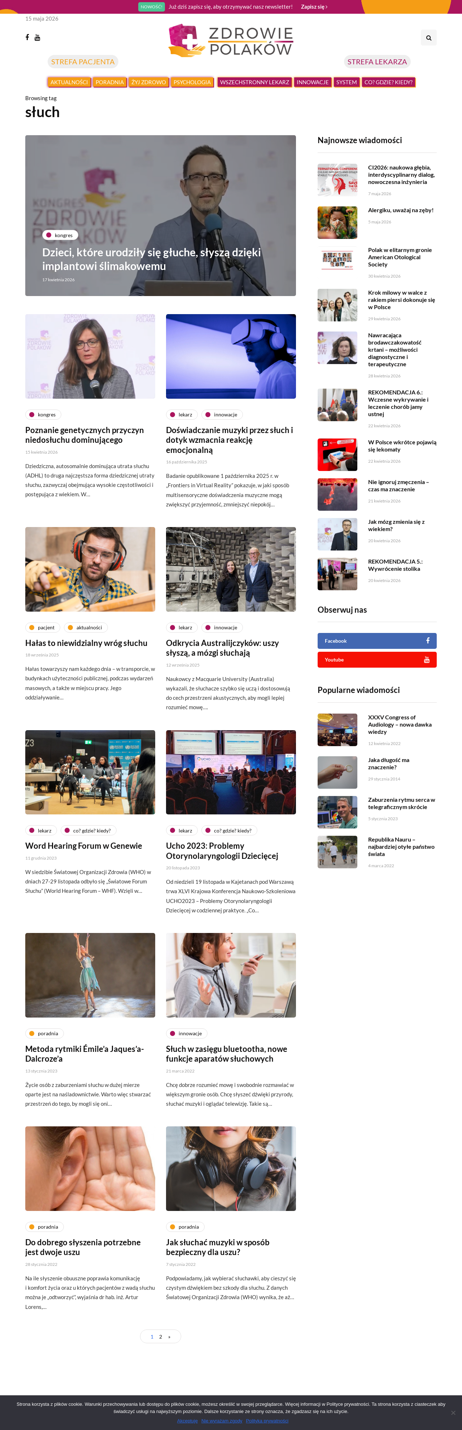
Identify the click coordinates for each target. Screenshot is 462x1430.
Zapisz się (314, 6)
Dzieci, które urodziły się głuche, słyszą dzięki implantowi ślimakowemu (152, 258)
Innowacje (313, 82)
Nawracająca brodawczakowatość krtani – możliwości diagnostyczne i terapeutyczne (395, 383)
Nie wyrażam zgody (221, 1420)
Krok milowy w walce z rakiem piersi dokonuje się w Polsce (401, 333)
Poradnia (110, 82)
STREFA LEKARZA (377, 61)
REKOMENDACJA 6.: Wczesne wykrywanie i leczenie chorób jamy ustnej (398, 436)
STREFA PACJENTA (83, 61)
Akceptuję (187, 1420)
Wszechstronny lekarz (254, 82)
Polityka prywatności (267, 1420)
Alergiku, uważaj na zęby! (401, 209)
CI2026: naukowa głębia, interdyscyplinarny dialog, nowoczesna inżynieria (401, 174)
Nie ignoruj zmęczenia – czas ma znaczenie (398, 519)
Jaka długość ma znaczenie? (388, 797)
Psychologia (192, 82)
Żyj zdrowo (148, 82)
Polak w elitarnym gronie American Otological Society (400, 290)
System (346, 82)
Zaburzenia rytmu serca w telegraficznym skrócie (401, 837)
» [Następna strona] (169, 1336)
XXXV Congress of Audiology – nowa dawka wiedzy (400, 757)
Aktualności (69, 82)
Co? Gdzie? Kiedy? (389, 82)
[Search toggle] (429, 38)
